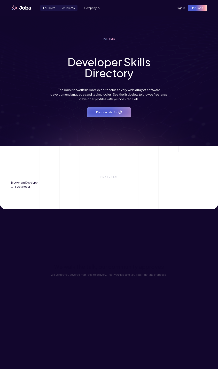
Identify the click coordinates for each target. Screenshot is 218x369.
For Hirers (49, 8)
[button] (92, 8)
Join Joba (197, 8)
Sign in (181, 8)
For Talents (68, 8)
